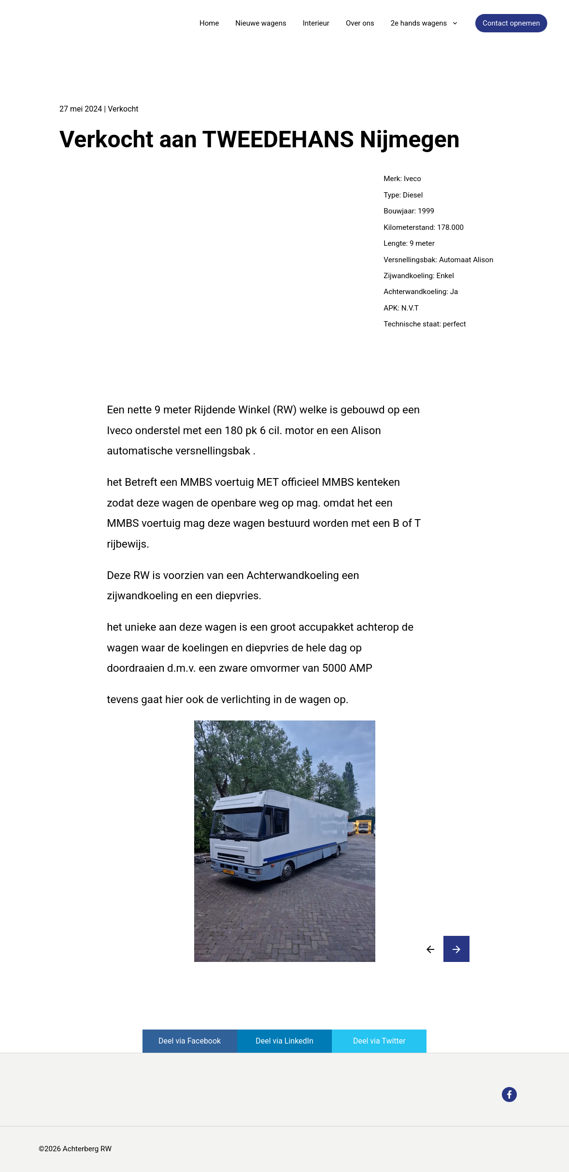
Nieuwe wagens (260, 23)
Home (209, 23)
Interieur (316, 23)
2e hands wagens (419, 23)
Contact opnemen (511, 23)
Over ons (360, 23)
